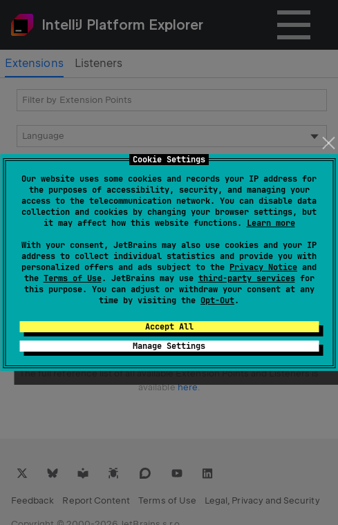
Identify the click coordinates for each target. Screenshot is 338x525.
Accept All (169, 326)
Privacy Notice (263, 267)
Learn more (271, 223)
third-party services (246, 278)
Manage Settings (169, 346)
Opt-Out (217, 300)
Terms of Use (73, 278)
